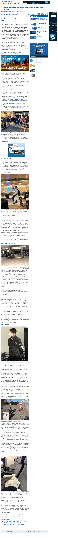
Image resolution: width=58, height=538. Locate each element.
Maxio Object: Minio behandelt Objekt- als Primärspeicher (14, 521)
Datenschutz (35, 531)
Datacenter (23, 7)
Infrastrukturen (31, 7)
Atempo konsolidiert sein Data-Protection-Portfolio (13, 524)
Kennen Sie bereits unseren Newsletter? (9, 14)
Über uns (40, 531)
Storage (11, 7)
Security (6, 9)
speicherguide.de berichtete (14, 80)
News (6, 7)
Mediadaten (44, 531)
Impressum (30, 531)
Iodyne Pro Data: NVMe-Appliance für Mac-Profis (13, 523)
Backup (16, 7)
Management (39, 7)
